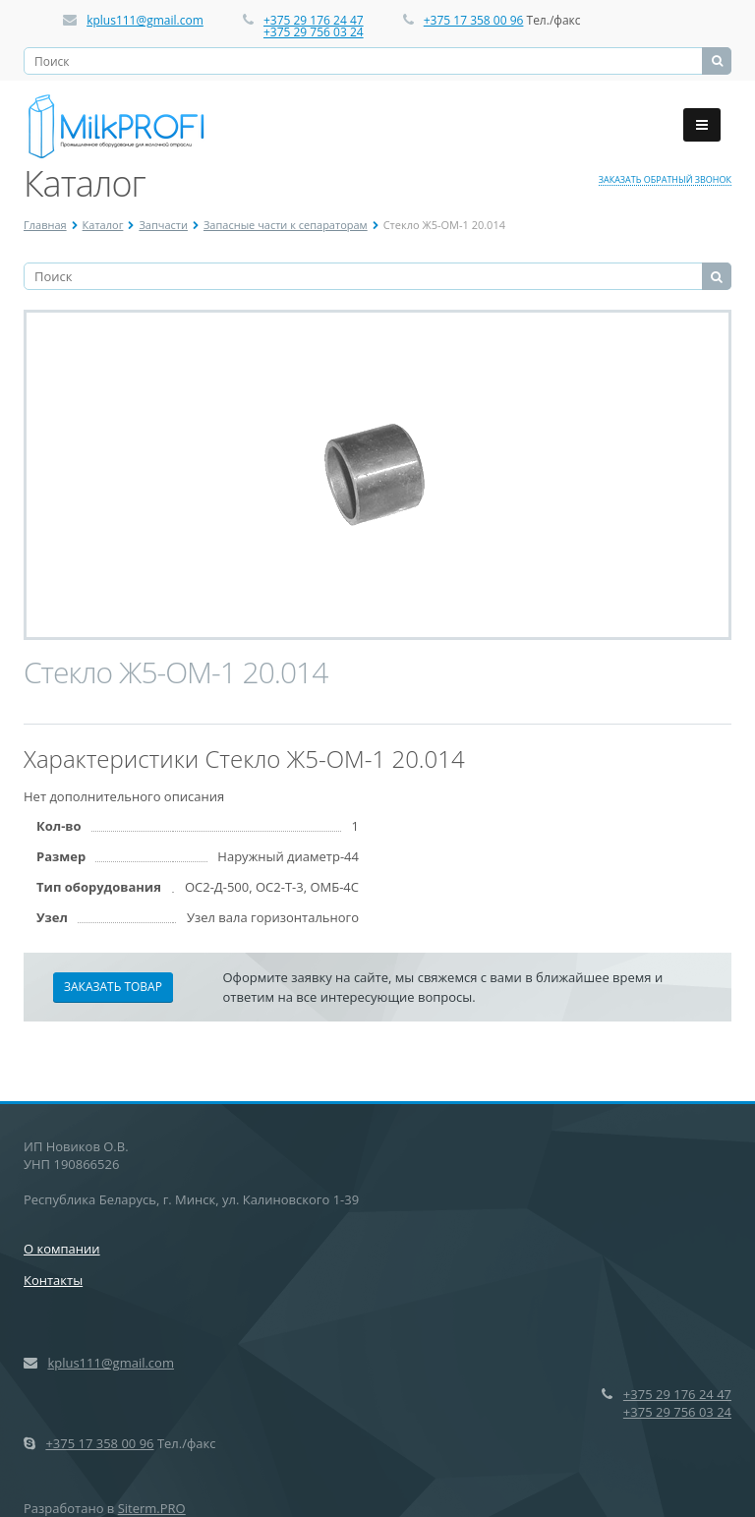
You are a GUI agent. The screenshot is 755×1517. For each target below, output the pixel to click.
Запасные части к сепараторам (285, 224)
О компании (62, 1248)
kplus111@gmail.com (145, 20)
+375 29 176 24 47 (313, 20)
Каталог (103, 224)
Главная (45, 224)
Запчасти (163, 224)
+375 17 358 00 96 (474, 20)
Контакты (53, 1280)
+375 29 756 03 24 (313, 32)
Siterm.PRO (152, 1508)
